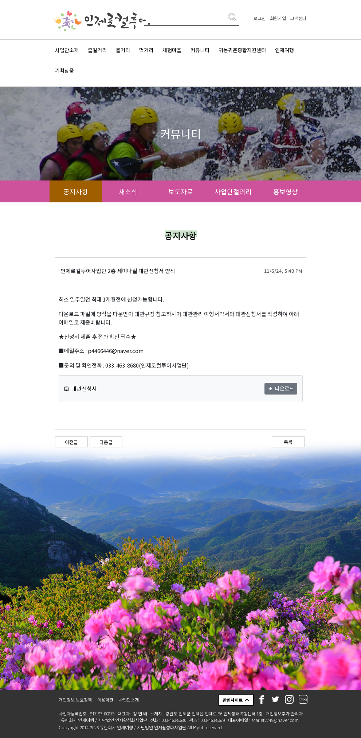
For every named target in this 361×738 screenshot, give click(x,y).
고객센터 (298, 18)
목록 (288, 442)
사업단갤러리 (233, 191)
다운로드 (281, 388)
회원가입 (278, 18)
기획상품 (64, 70)
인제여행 (284, 50)
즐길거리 (97, 50)
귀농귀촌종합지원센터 (242, 50)
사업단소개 (67, 50)
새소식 (128, 191)
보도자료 (180, 191)
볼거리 (123, 50)
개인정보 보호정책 (75, 699)
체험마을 (171, 50)
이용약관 (105, 699)
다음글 (106, 442)
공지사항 (75, 191)
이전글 (71, 442)
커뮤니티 (200, 50)
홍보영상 (285, 191)
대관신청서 (80, 388)
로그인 (260, 18)
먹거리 (146, 50)
